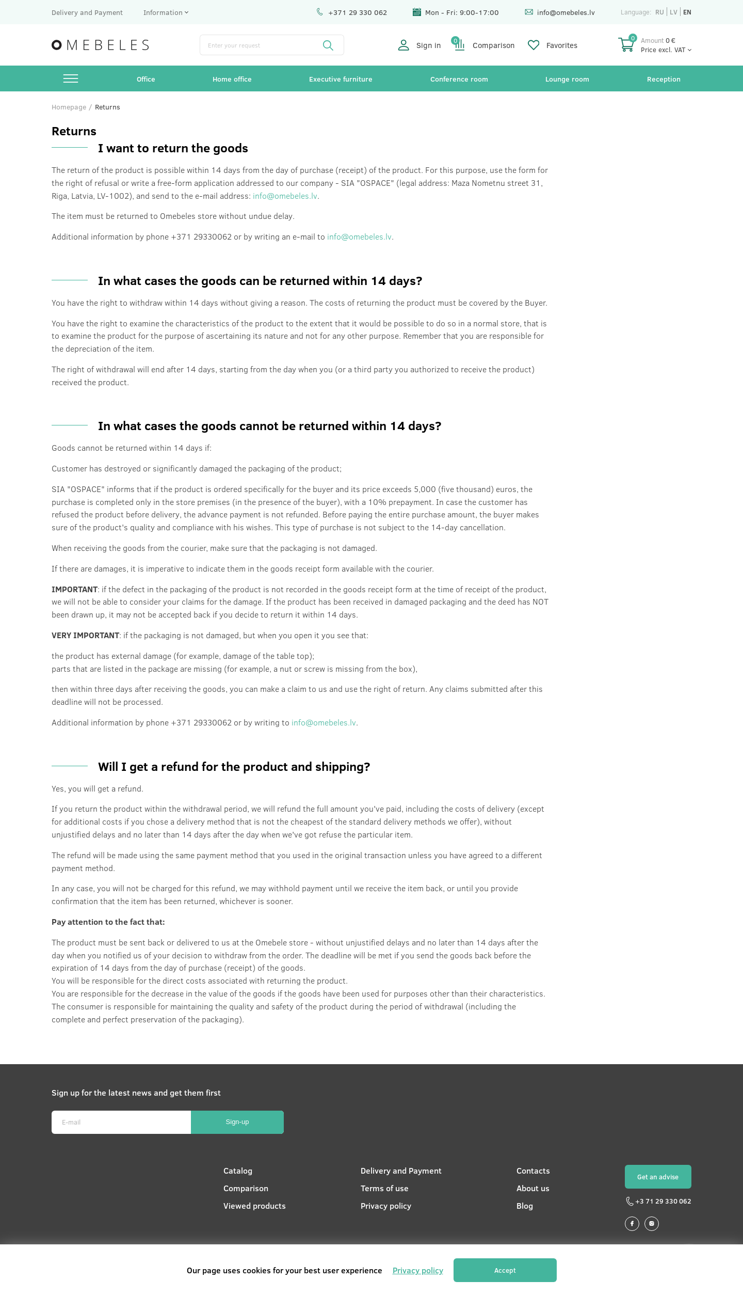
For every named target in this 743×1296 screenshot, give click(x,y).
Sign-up (237, 1122)
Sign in (419, 45)
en (687, 12)
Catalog (237, 1170)
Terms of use (385, 1187)
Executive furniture (341, 78)
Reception (664, 78)
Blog (524, 1205)
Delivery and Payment (87, 12)
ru (659, 12)
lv (673, 12)
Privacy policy (386, 1205)
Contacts (533, 1170)
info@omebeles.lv (560, 12)
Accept (505, 1270)
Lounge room (567, 78)
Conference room (459, 78)
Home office (232, 78)
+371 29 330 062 (351, 12)
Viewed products (254, 1205)
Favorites (552, 45)
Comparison (484, 45)
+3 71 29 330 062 (658, 1201)
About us (533, 1187)
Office (146, 78)
